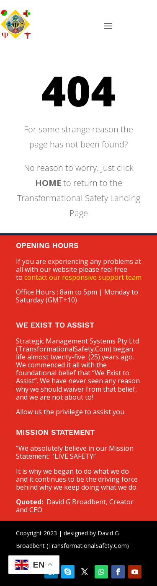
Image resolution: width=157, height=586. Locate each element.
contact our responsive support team (83, 277)
